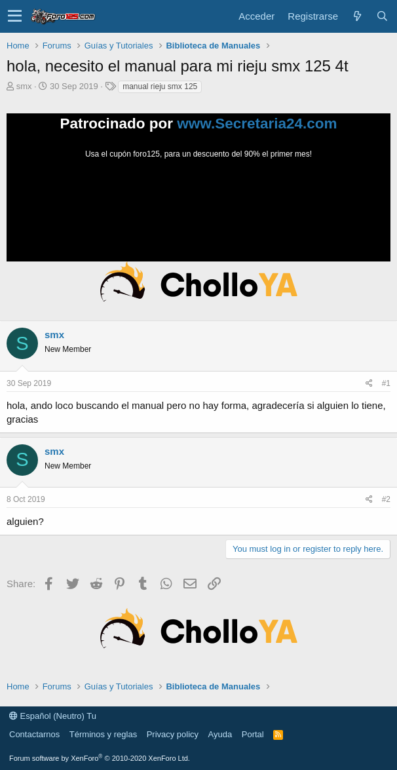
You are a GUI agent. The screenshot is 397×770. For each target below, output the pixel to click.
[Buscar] (381, 16)
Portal (253, 734)
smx (24, 86)
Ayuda (220, 734)
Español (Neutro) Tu (52, 716)
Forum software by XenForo (99, 758)
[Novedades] (357, 16)
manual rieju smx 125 (160, 86)
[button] (15, 16)
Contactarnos (34, 734)
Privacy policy (172, 734)
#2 (386, 499)
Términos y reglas (103, 734)
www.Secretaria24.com (257, 123)
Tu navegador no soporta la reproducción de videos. (198, 209)
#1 (386, 383)
